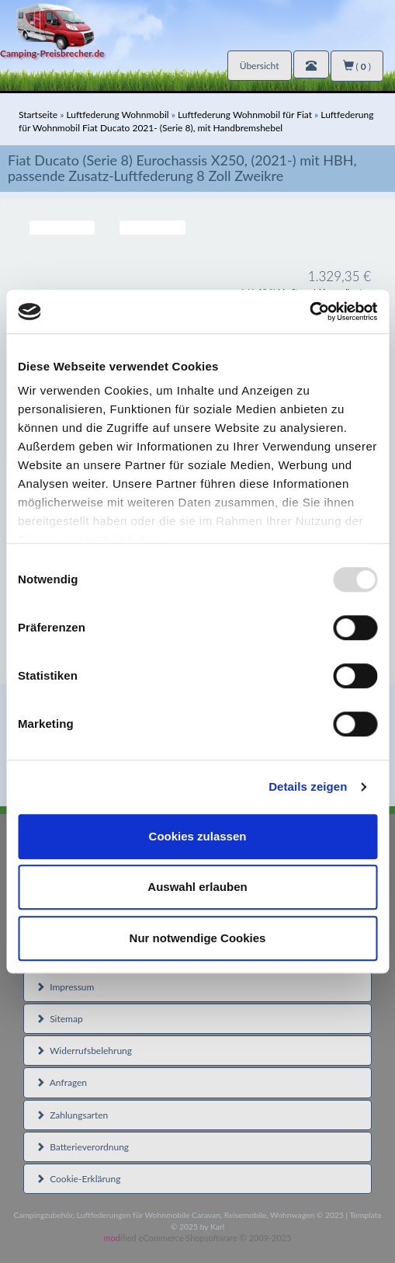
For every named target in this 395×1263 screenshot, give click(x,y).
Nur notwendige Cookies (198, 938)
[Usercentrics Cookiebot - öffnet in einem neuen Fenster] (309, 311)
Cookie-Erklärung (78, 1179)
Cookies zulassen (198, 836)
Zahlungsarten (72, 1115)
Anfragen (61, 1082)
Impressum (65, 987)
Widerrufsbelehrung (84, 1050)
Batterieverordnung (82, 1147)
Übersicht (259, 65)
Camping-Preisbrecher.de (52, 53)
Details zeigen (308, 786)
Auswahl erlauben (197, 886)
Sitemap (59, 1019)
